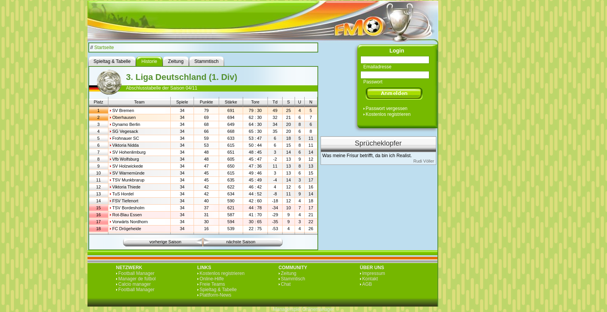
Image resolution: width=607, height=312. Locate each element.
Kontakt (370, 278)
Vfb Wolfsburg (125, 159)
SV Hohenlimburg (129, 152)
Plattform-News (215, 295)
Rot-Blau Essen (127, 214)
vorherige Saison (165, 241)
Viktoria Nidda (125, 145)
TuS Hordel (123, 194)
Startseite (104, 47)
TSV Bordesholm (128, 207)
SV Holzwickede (127, 166)
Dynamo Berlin (126, 124)
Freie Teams (212, 284)
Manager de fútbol (137, 278)
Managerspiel (287, 309)
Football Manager (136, 273)
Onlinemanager (318, 309)
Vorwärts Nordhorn (130, 221)
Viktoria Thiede (126, 187)
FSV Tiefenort (125, 200)
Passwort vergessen (387, 108)
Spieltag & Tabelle (218, 289)
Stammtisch (293, 278)
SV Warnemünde (128, 173)
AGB (367, 284)
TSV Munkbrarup (128, 180)
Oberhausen (124, 117)
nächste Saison (240, 241)
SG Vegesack (125, 131)
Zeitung (289, 273)
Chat (286, 284)
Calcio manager (134, 284)
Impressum (373, 273)
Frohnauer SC (125, 138)
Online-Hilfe (212, 278)
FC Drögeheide (126, 228)
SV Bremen (123, 110)
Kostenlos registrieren (388, 114)
